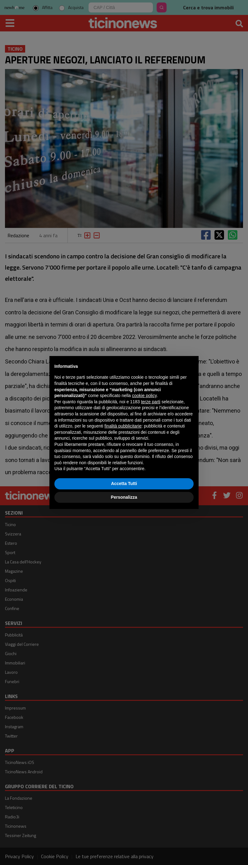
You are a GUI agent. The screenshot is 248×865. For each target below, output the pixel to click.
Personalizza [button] (124, 497)
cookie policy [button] (144, 395)
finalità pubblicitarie (122, 425)
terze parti (150, 401)
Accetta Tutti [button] (124, 483)
